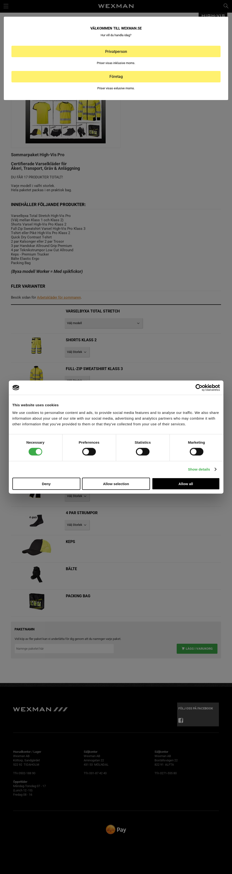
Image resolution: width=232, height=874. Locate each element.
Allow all (186, 484)
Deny (46, 484)
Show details (199, 469)
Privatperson (116, 51)
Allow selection (116, 484)
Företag (116, 76)
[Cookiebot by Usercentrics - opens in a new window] (199, 387)
